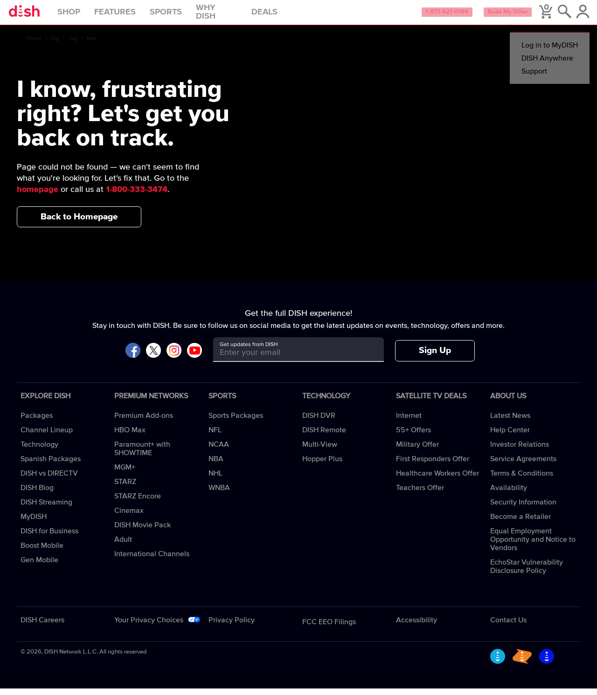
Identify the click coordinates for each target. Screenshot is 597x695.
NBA (215, 465)
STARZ (125, 488)
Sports (183, 16)
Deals (282, 16)
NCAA (218, 451)
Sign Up (435, 357)
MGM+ (124, 473)
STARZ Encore (137, 502)
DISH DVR (318, 422)
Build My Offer (494, 16)
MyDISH (34, 523)
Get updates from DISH (249, 351)
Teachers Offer (420, 494)
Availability (508, 494)
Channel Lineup (47, 436)
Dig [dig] (55, 45)
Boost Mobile (42, 552)
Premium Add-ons (143, 422)
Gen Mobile (39, 566)
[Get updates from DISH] (290, 359)
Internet (409, 422)
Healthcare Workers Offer (437, 480)
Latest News (510, 422)
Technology (39, 451)
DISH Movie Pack (142, 531)
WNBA (219, 494)
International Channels (151, 560)
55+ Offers (413, 436)
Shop (86, 16)
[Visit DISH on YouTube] (194, 357)
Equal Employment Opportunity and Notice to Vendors (533, 546)
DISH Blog (37, 494)
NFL (215, 436)
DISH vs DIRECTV (49, 480)
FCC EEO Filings (329, 628)
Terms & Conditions (521, 480)
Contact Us (508, 626)
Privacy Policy (231, 626)
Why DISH (234, 16)
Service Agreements (523, 465)
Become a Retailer (520, 523)
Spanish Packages (51, 465)
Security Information (523, 508)
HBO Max (130, 436)
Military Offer (417, 451)
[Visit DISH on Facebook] (132, 357)
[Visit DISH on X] (153, 357)
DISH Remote (324, 436)
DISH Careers (42, 626)
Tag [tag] (73, 45)
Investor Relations (519, 451)
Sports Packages (235, 422)
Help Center (510, 436)
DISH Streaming (46, 508)
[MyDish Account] (576, 15)
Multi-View (319, 451)
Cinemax (129, 517)
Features (132, 16)
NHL (215, 480)
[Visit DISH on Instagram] (174, 357)
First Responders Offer (432, 465)
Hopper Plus (322, 465)
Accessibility (416, 626)
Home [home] (34, 45)
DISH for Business (49, 537)
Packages (37, 422)
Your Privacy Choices (148, 626)
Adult (123, 546)
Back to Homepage (79, 223)
